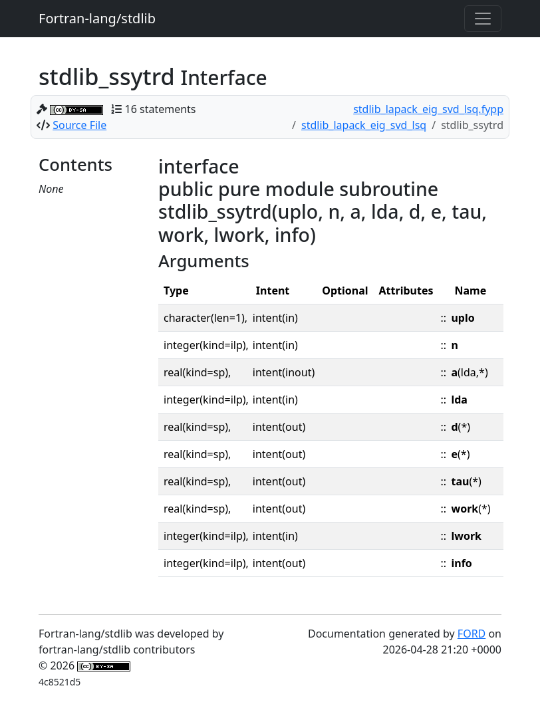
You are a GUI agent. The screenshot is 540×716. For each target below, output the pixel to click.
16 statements (160, 109)
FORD (471, 633)
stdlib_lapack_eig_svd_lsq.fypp (428, 109)
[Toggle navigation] (482, 18)
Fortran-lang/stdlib (97, 18)
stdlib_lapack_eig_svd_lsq (363, 125)
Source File (79, 125)
